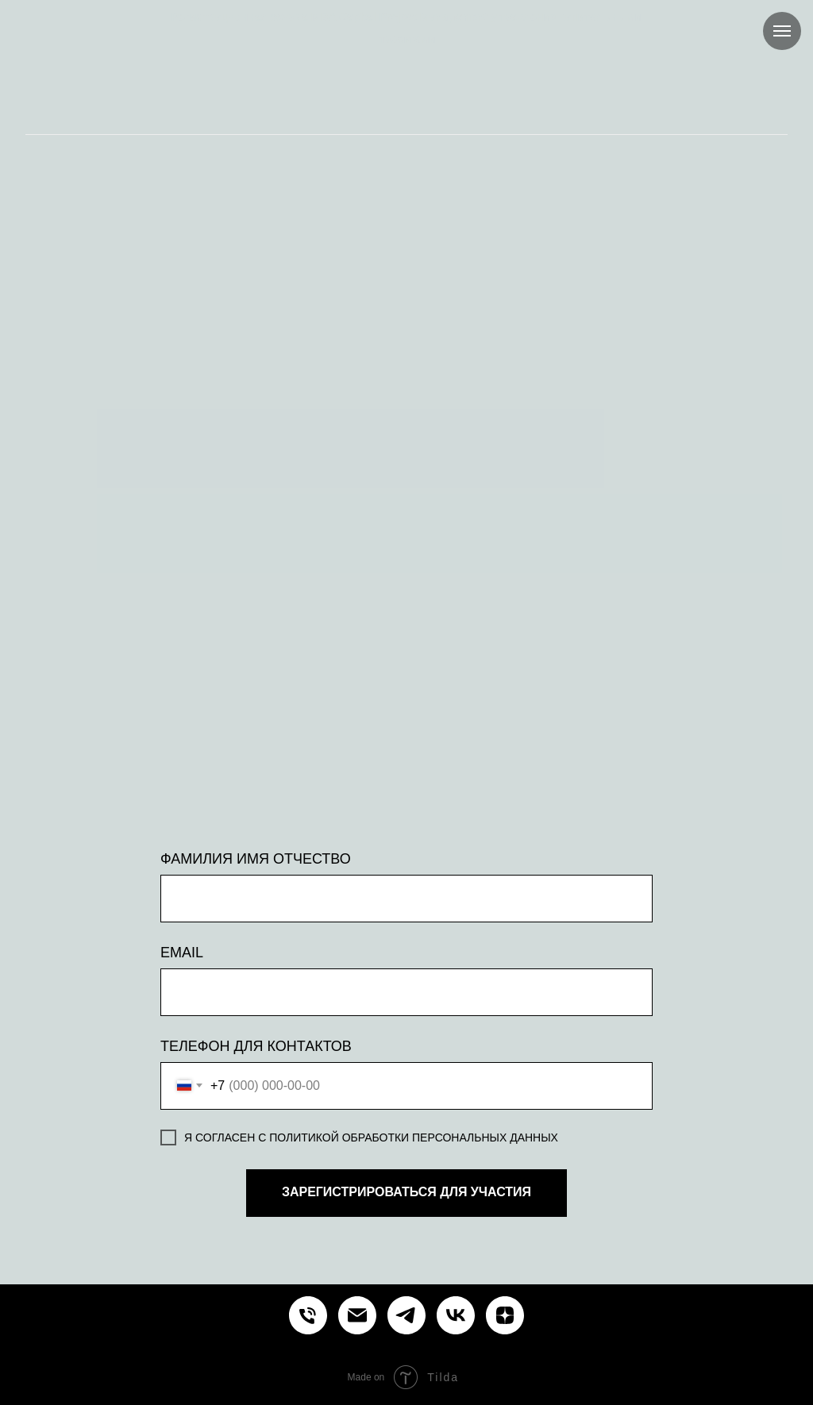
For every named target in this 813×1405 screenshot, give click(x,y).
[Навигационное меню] (782, 31)
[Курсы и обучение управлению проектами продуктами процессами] (308, 1315)
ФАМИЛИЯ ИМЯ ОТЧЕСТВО (255, 859)
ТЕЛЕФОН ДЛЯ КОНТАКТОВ (256, 1046)
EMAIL (181, 952)
